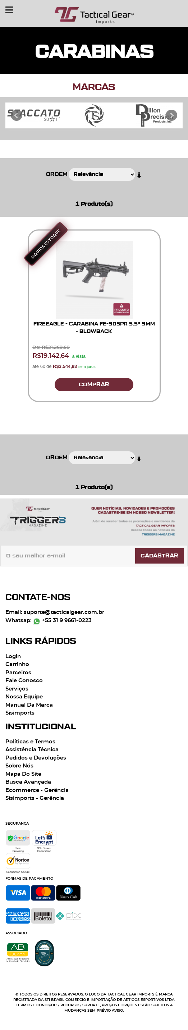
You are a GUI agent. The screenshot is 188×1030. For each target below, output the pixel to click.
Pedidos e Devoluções (35, 758)
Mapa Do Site (23, 774)
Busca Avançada (28, 782)
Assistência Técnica (32, 749)
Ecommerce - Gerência (37, 790)
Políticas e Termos (30, 741)
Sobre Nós (19, 766)
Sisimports (20, 713)
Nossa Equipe (24, 696)
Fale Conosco (24, 680)
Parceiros (18, 672)
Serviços (16, 689)
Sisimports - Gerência (34, 798)
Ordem (57, 174)
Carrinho (17, 664)
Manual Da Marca (29, 705)
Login (13, 656)
